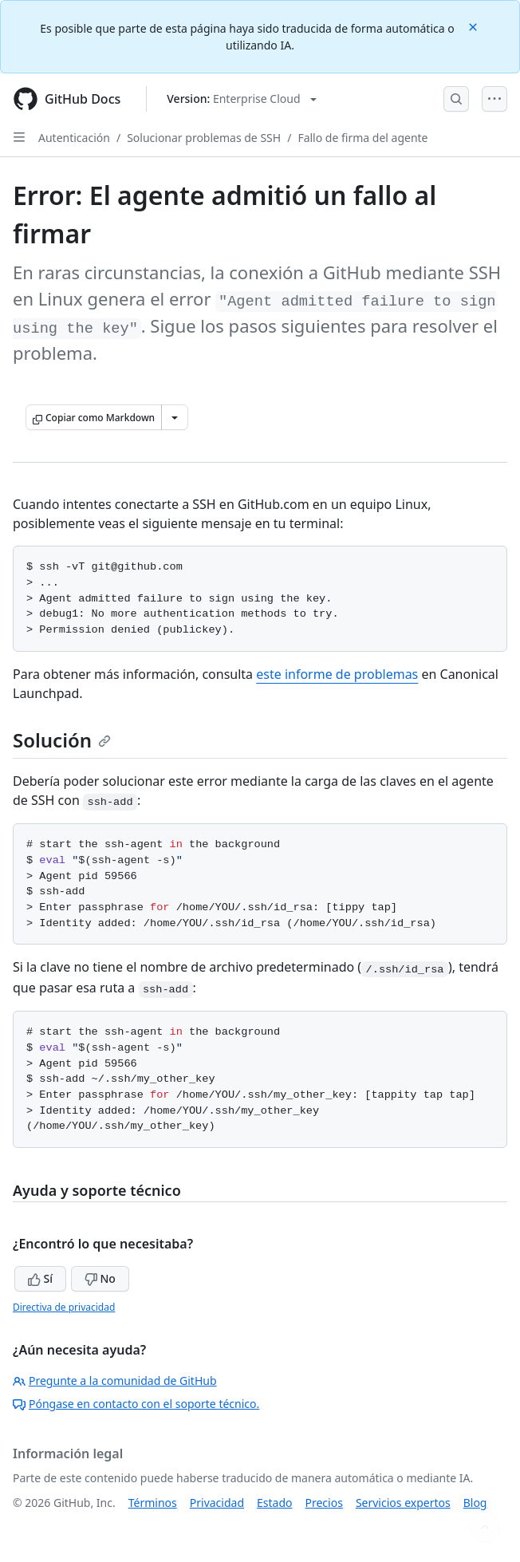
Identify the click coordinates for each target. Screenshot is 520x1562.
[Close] (474, 26)
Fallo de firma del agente (362, 137)
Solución (62, 740)
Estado (274, 1502)
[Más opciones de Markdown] (174, 417)
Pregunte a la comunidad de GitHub (115, 1380)
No (100, 1278)
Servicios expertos (403, 1502)
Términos (152, 1502)
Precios (324, 1502)
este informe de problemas (337, 674)
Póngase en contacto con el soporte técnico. (136, 1403)
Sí (40, 1278)
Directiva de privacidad (64, 1307)
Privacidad (217, 1502)
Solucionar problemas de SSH (204, 137)
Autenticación (74, 137)
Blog (475, 1502)
